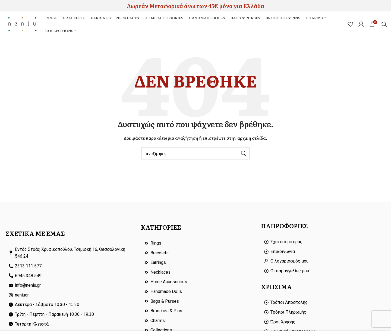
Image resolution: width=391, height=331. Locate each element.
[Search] (384, 25)
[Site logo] (23, 24)
